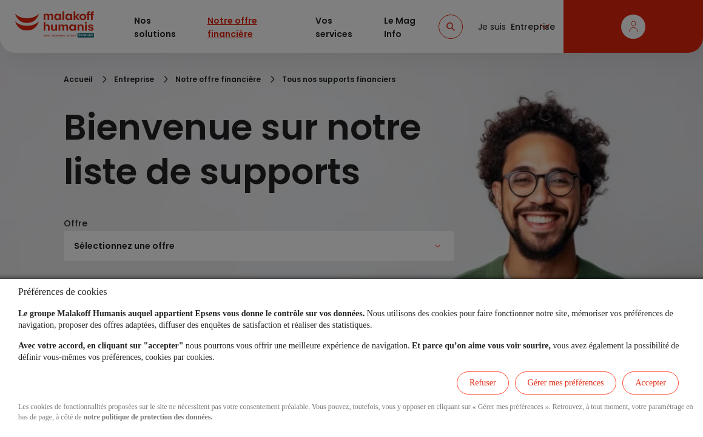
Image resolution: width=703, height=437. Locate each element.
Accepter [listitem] (650, 382)
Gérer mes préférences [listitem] (566, 382)
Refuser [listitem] (482, 382)
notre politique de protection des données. (148, 417)
